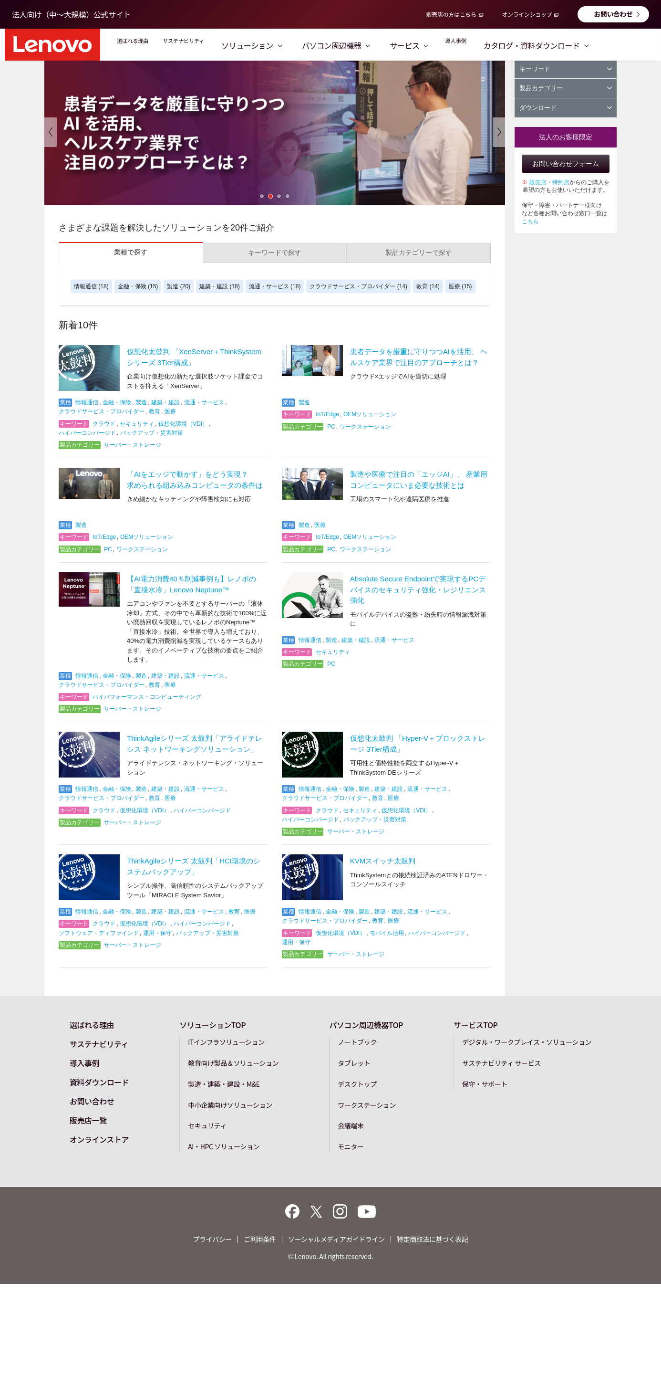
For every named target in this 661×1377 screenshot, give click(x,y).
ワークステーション (367, 1105)
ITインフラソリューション (226, 1042)
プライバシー (212, 1239)
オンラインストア (99, 1139)
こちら (530, 221)
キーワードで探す (274, 252)
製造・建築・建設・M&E (223, 1084)
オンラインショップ (527, 14)
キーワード (565, 69)
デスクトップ (357, 1084)
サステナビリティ (213, 45)
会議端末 (350, 1125)
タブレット (354, 1063)
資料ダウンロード (99, 1082)
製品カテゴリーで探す (418, 252)
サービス (450, 45)
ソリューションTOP (212, 1024)
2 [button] (270, 196)
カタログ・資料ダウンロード (591, 45)
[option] (274, 132)
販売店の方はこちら (451, 14)
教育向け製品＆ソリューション (233, 1063)
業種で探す (130, 252)
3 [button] (279, 196)
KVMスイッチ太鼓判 (383, 861)
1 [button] (261, 196)
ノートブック (357, 1042)
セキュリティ (207, 1125)
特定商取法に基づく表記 (432, 1239)
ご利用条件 (260, 1239)
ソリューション (293, 45)
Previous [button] (50, 132)
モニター (350, 1146)
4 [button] (287, 196)
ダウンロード (565, 107)
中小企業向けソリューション (230, 1105)
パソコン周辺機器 (377, 45)
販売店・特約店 (549, 182)
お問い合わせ (613, 14)
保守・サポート (484, 1084)
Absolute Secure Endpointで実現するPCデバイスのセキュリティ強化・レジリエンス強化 (418, 589)
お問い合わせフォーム (565, 164)
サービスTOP (476, 1024)
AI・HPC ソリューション (223, 1146)
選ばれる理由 (142, 45)
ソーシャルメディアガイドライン (336, 1239)
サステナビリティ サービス (501, 1063)
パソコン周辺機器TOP (366, 1024)
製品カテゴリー (565, 88)
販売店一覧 (88, 1120)
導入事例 (504, 45)
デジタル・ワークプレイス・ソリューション (526, 1042)
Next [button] (499, 132)
